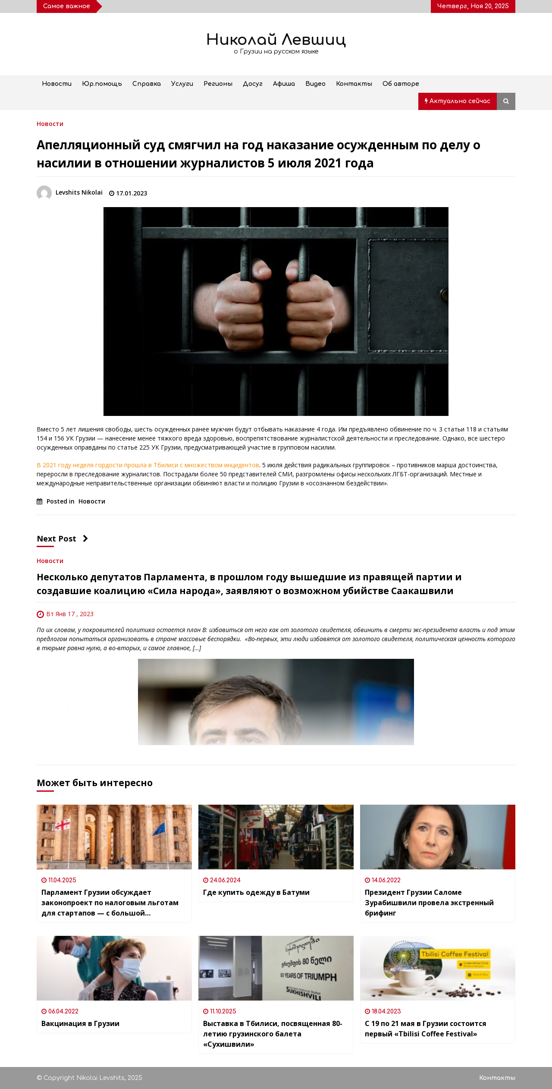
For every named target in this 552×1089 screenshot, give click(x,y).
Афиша (284, 84)
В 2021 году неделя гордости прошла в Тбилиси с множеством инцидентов (148, 465)
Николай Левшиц (276, 39)
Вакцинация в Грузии (80, 1023)
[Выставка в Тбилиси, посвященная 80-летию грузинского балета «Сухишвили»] (276, 968)
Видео (315, 84)
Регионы (218, 84)
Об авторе (401, 84)
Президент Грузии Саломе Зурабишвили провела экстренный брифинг (429, 903)
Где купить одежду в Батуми (256, 892)
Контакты (354, 84)
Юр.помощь (102, 84)
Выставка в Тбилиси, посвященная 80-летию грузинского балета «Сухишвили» (272, 1034)
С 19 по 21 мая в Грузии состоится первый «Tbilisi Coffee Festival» (425, 1029)
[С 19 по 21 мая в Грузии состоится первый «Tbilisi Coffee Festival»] (437, 968)
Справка (146, 84)
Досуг (253, 84)
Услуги (182, 84)
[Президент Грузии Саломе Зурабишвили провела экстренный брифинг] (437, 837)
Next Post (62, 538)
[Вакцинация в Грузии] (114, 968)
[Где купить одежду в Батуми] (276, 837)
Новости (57, 84)
